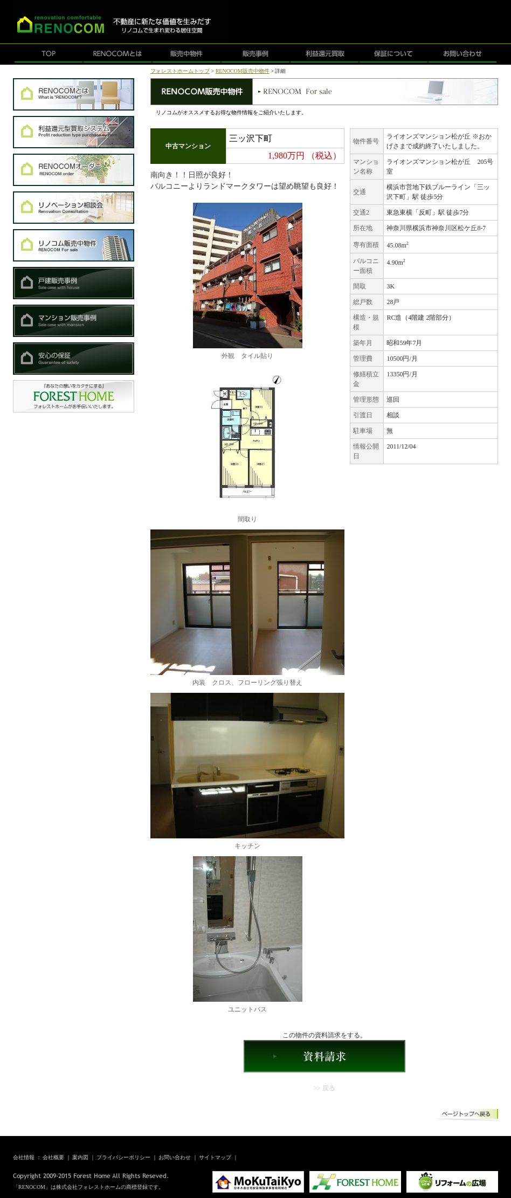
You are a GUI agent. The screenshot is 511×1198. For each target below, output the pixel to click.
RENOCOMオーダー (73, 170)
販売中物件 (186, 54)
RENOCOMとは (117, 54)
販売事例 (255, 54)
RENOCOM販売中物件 (73, 245)
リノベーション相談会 (73, 207)
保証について (393, 54)
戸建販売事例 (73, 283)
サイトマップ (215, 1157)
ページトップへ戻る (465, 1116)
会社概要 (53, 1157)
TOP (48, 54)
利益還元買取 (324, 54)
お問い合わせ (462, 54)
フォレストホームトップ (180, 71)
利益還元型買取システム (73, 132)
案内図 (80, 1157)
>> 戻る (324, 1088)
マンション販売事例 (73, 321)
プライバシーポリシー (123, 1157)
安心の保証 (73, 358)
